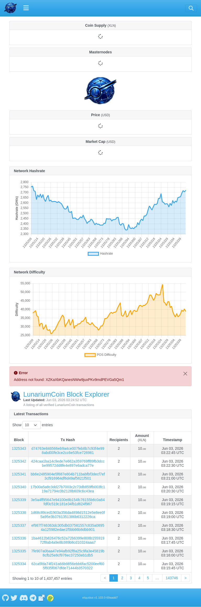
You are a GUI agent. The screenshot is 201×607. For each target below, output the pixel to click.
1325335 (19, 551)
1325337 (19, 525)
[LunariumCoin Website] (42, 597)
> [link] (186, 578)
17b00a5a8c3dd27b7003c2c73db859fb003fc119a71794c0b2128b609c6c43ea (68, 489)
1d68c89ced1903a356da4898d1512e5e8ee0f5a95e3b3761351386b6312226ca (68, 514)
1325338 (19, 512)
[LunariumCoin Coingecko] (50, 597)
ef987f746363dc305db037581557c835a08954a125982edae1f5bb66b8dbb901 (67, 527)
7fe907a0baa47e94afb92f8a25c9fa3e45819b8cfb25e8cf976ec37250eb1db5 (67, 553)
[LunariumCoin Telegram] (33, 597)
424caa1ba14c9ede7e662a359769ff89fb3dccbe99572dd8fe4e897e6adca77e (68, 463)
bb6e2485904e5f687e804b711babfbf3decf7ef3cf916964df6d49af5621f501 (68, 476)
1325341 (19, 474)
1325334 (19, 564)
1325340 (19, 487)
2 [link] (122, 578)
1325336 (19, 538)
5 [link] (148, 578)
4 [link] (139, 578)
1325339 (19, 500)
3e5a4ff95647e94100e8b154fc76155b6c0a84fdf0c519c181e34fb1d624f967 (68, 502)
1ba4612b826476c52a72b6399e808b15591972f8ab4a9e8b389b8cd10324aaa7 (67, 540)
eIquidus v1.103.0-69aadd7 (100, 597)
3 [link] (131, 578)
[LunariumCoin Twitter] (14, 597)
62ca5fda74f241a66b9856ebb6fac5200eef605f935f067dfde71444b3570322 (67, 566)
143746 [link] (172, 578)
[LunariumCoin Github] (5, 597)
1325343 (19, 448)
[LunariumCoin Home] (10, 8)
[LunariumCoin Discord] (23, 597)
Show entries (32, 425)
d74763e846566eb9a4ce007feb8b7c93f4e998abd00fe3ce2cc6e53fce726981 (67, 450)
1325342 (19, 461)
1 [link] (114, 578)
